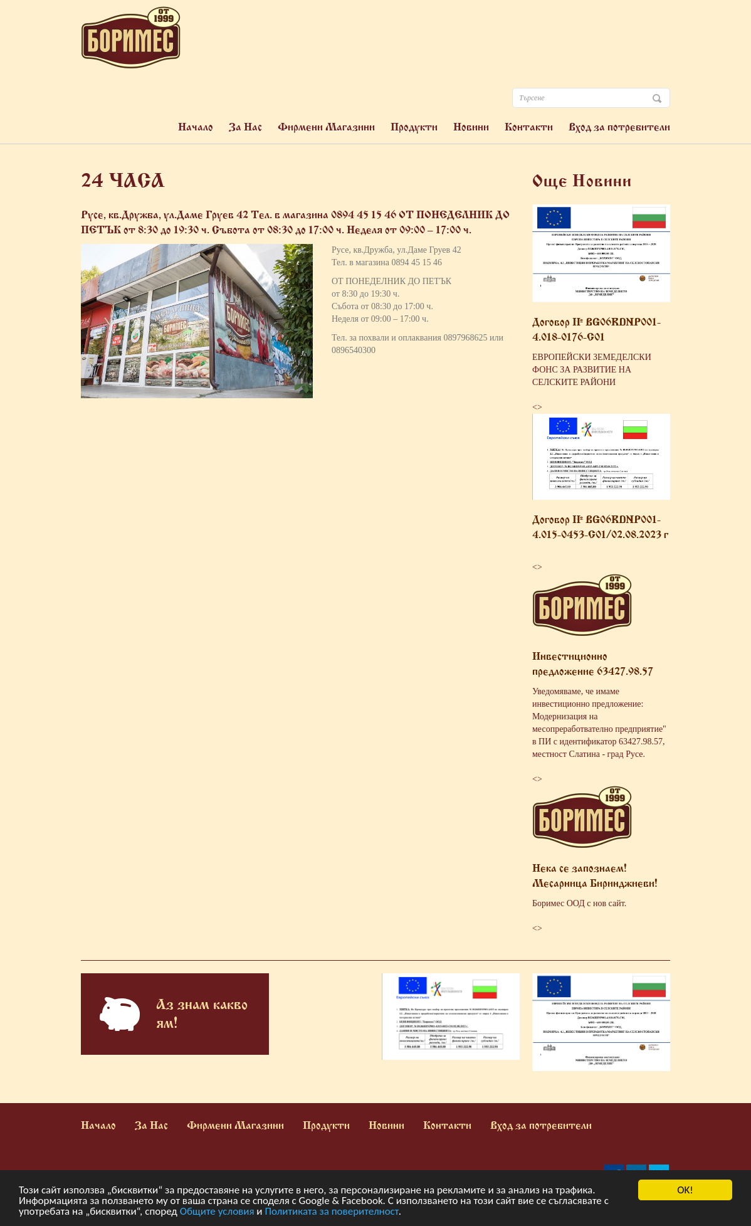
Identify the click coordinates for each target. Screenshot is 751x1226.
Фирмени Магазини (326, 127)
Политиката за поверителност (331, 1211)
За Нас (245, 127)
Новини (471, 127)
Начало (195, 127)
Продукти (414, 127)
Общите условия (217, 1211)
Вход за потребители (619, 127)
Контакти (529, 127)
